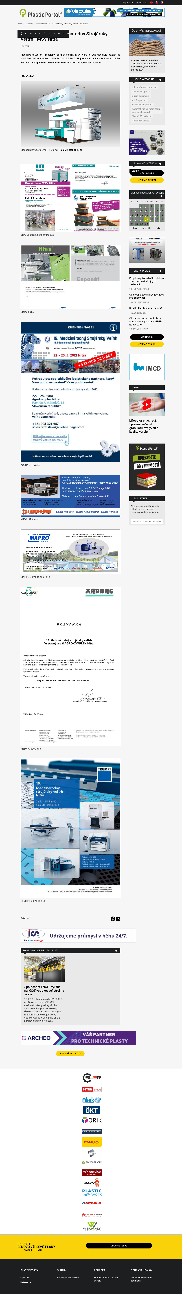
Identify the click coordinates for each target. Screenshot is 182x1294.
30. (146, 224)
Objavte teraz (119, 1245)
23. (146, 219)
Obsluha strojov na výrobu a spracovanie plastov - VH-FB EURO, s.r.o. (145, 321)
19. (161, 215)
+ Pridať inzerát (147, 180)
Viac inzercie (147, 173)
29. (141, 224)
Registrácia (127, 2)
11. (157, 210)
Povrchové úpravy (141, 91)
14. (136, 215)
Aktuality (49, 33)
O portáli (24, 1277)
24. (152, 219)
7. (137, 210)
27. (131, 224)
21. (136, 219)
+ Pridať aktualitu (70, 1053)
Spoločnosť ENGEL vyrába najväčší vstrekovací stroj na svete (44, 990)
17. (152, 215)
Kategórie (26, 33)
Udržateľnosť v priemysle (144, 87)
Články (45, 33)
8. (142, 210)
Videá (63, 33)
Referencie (25, 1282)
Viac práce (147, 337)
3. (152, 206)
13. (131, 215)
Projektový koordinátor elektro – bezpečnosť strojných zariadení (146, 281)
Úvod (20, 24)
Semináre (58, 33)
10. (152, 210)
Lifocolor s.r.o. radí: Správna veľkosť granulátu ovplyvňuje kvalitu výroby (143, 426)
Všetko (135, 171)
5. (162, 206)
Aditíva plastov (139, 100)
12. (161, 210)
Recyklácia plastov (141, 120)
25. (157, 219)
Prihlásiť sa (141, 2)
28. (136, 224)
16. (146, 215)
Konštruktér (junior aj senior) (145, 308)
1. (142, 206)
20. (131, 219)
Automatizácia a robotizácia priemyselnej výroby (146, 110)
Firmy (30, 33)
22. (141, 219)
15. (141, 215)
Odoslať (155, 521)
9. (147, 210)
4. (157, 206)
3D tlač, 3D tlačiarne (141, 116)
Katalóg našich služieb (68, 1277)
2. (147, 206)
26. (161, 219)
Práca (68, 33)
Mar (134, 228)
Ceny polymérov (40, 33)
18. (157, 215)
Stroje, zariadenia (140, 96)
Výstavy (54, 33)
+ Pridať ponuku (147, 344)
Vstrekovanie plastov (142, 104)
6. (132, 210)
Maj (159, 228)
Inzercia (35, 33)
